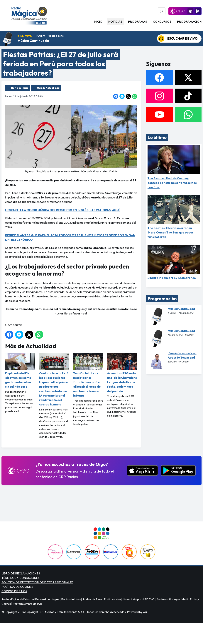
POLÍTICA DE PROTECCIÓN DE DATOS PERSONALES (37, 582)
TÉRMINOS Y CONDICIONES (20, 578)
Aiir (145, 612)
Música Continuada (33, 41)
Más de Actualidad (48, 87)
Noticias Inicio (19, 87)
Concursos (162, 21)
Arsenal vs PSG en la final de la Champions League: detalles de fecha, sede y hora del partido (122, 373)
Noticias (115, 21)
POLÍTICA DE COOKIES (17, 587)
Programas (137, 21)
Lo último (157, 137)
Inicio (98, 21)
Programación (189, 21)
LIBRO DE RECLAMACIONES (20, 573)
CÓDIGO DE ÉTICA (14, 591)
